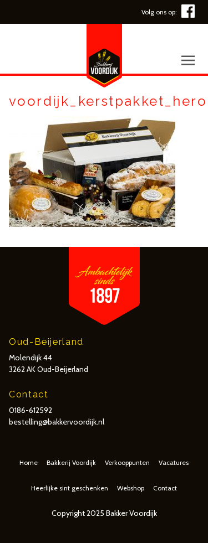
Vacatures (174, 462)
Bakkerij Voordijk (71, 462)
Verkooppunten (127, 462)
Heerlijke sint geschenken (69, 488)
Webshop (130, 488)
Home (28, 462)
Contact (165, 488)
